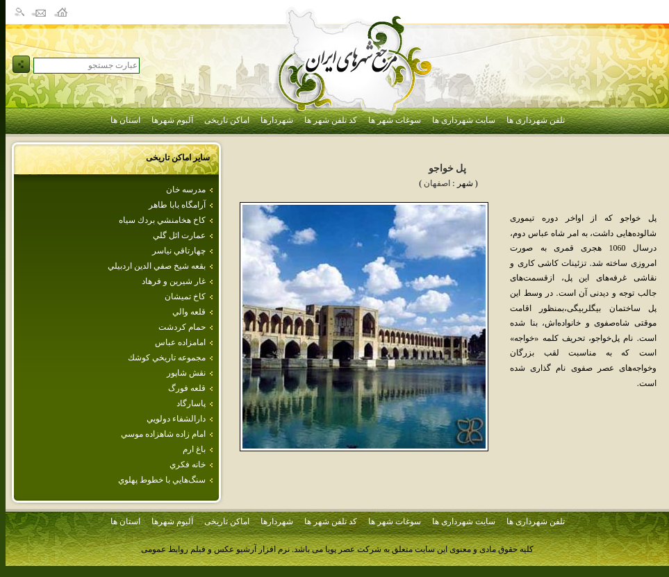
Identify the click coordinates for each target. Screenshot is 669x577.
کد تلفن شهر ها (330, 120)
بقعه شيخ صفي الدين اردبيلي (157, 266)
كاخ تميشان (185, 296)
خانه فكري (188, 464)
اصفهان (437, 183)
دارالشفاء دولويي (176, 419)
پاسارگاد (191, 403)
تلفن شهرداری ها (535, 120)
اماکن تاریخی (226, 120)
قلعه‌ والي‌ (189, 312)
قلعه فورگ (187, 388)
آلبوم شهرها (172, 120)
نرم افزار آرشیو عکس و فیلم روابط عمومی (215, 549)
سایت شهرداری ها (463, 120)
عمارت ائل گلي (179, 235)
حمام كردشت (182, 327)
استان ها (125, 120)
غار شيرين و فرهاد (174, 281)
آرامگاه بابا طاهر (177, 205)
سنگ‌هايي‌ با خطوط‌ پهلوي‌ (162, 480)
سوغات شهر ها (394, 120)
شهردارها (277, 120)
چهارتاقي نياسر (179, 251)
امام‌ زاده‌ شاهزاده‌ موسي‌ (163, 434)
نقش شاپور (186, 373)
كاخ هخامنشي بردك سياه (162, 220)
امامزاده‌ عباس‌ (180, 342)
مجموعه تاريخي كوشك (167, 357)
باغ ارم (194, 449)
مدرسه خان (186, 189)
